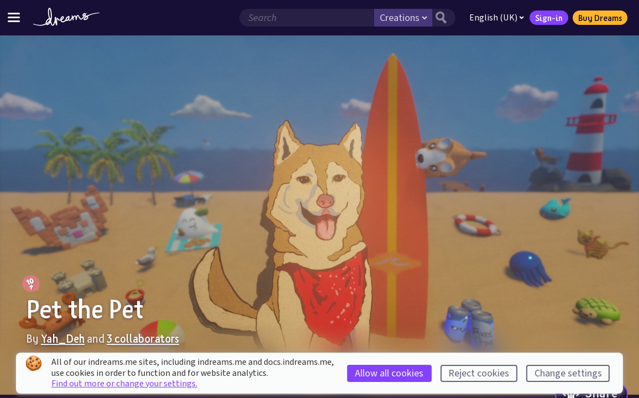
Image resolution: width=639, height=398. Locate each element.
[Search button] (443, 18)
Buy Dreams (600, 17)
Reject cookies (478, 373)
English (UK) (496, 18)
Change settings (568, 373)
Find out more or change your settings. (124, 383)
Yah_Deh (63, 338)
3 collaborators (143, 338)
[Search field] (306, 18)
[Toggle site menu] (14, 17)
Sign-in (549, 17)
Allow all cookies (389, 373)
